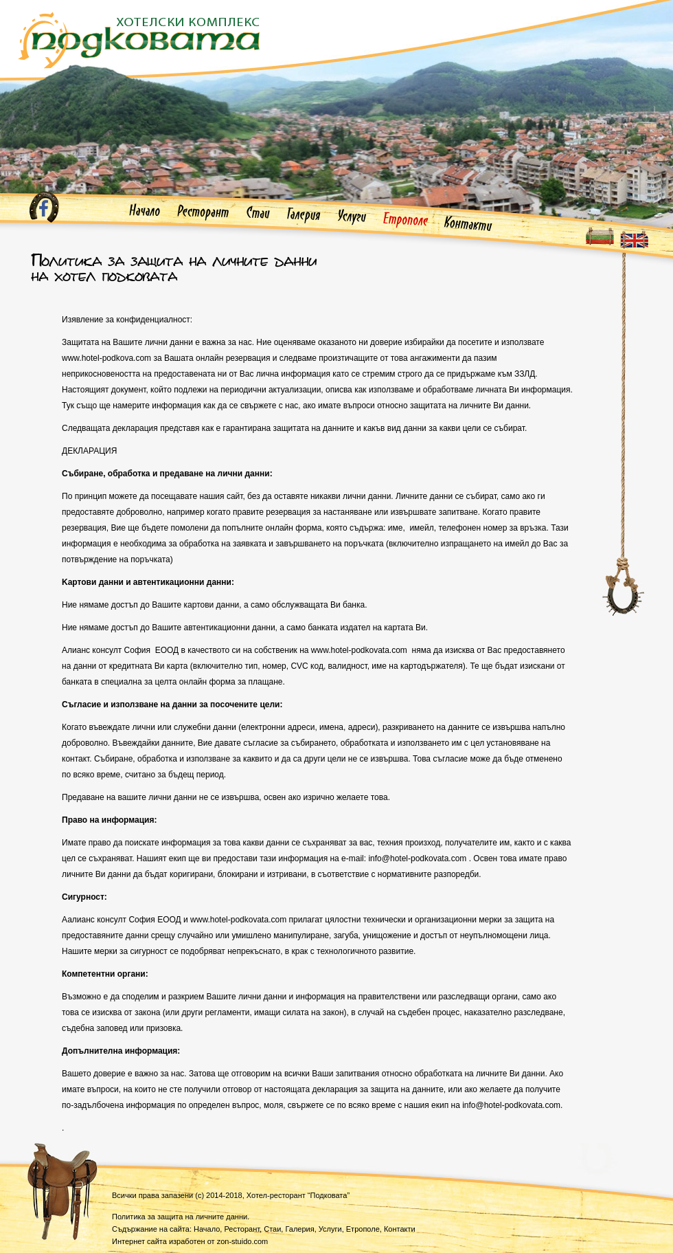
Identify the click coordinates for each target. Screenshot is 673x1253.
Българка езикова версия (600, 236)
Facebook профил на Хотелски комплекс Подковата (44, 207)
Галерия (303, 216)
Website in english (634, 239)
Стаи (258, 214)
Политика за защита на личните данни (179, 1216)
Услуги (352, 217)
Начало (144, 212)
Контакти (468, 224)
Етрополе (406, 220)
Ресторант (202, 212)
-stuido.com (243, 1241)
